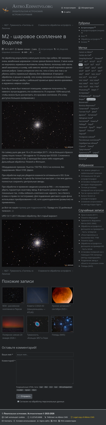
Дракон (82, 115)
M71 (94, 71)
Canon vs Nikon (86, 52)
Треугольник (85, 149)
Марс (99, 127)
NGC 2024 (96, 74)
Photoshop (84, 90)
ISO (80, 61)
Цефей (96, 152)
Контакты (8, 421)
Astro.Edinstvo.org (32, 6)
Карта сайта (44, 421)
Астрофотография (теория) (92, 30)
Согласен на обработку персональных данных (40, 401)
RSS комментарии (68, 421)
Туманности (85, 152)
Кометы (94, 121)
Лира (90, 124)
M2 (58, 49)
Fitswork (99, 58)
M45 (100, 68)
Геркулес (94, 108)
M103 (92, 61)
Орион (82, 130)
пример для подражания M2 (32, 207)
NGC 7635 (83, 86)
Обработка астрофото (90, 39)
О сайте (67, 12)
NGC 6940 (83, 80)
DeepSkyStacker (86, 58)
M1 (86, 61)
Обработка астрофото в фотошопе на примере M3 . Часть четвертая (92, 229)
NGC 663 (93, 77)
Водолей (64, 49)
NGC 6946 (94, 80)
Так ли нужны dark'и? (90, 193)
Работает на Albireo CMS (57, 417)
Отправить (24, 396)
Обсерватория (87, 8)
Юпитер (83, 159)
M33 (98, 64)
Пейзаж (91, 130)
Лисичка (83, 127)
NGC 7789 (94, 86)
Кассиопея (84, 121)
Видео (82, 99)
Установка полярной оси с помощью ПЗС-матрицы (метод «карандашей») (92, 255)
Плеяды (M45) (58, 334)
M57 (87, 71)
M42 (94, 68)
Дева (94, 111)
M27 (86, 64)
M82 (81, 74)
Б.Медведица (85, 96)
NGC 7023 (94, 83)
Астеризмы (84, 93)
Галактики (84, 108)
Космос (84, 42)
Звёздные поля (86, 118)
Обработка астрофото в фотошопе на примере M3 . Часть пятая (92, 246)
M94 (87, 74)
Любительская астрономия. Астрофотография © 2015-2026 (29, 414)
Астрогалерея (70, 8)
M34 (81, 68)
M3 (92, 64)
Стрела (82, 146)
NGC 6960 (83, 83)
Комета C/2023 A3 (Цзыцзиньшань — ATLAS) (36, 309)
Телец (91, 146)
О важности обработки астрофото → (55, 25)
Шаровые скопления (11, 52)
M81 (100, 71)
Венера (96, 96)
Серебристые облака (88, 143)
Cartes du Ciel (85, 55)
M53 (81, 71)
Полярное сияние (87, 137)
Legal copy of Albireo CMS (83, 417)
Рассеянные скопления (89, 140)
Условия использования (26, 421)
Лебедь (82, 124)
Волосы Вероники (87, 105)
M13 (99, 61)
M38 (87, 68)
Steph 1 (94, 90)
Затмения (92, 115)
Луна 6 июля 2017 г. (89, 215)
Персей (82, 133)
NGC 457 (83, 77)
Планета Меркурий (89, 218)
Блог (83, 36)
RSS (55, 421)
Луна (92, 127)
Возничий (83, 102)
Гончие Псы (84, 111)
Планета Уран (87, 240)
